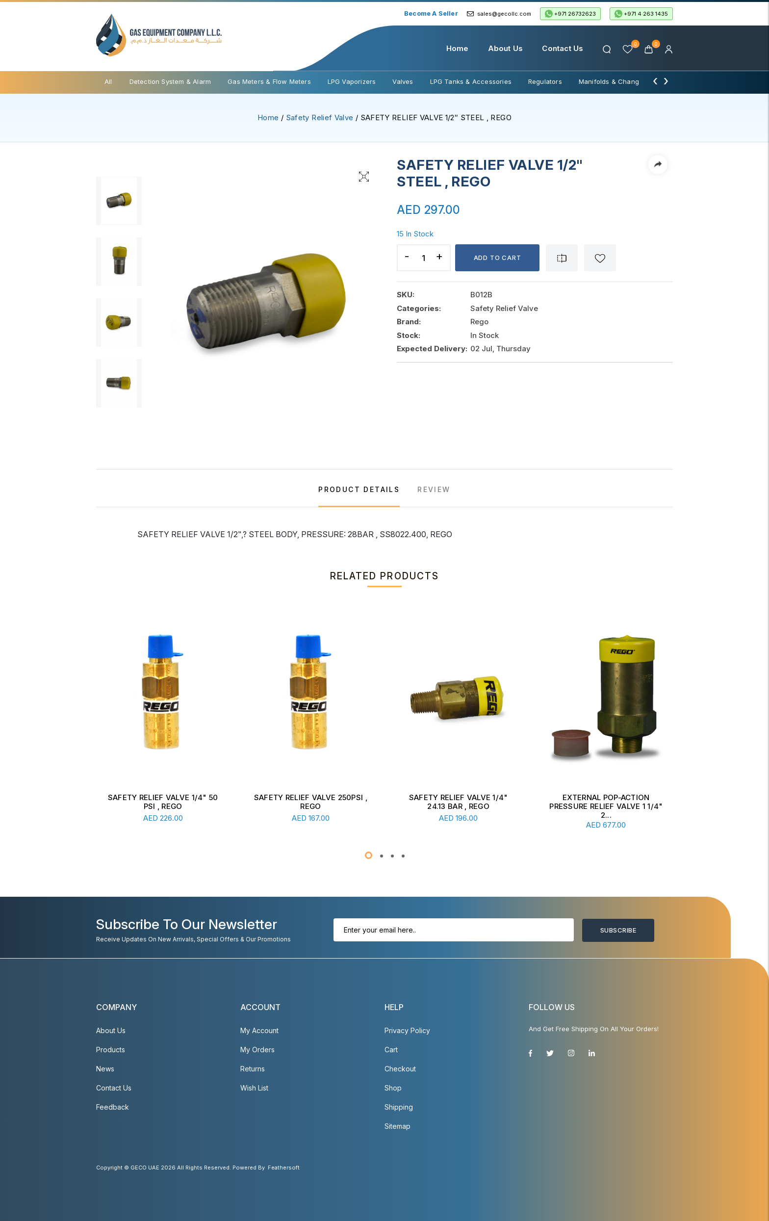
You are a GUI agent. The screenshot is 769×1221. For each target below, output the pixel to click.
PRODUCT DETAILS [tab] (359, 489)
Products (110, 1049)
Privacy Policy (407, 1030)
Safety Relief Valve (320, 117)
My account (259, 1030)
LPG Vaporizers (352, 81)
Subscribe (618, 930)
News (105, 1069)
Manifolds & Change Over (619, 81)
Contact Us (562, 48)
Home (457, 48)
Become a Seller (431, 13)
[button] (368, 855)
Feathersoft (284, 1167)
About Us (505, 48)
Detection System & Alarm (170, 81)
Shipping (398, 1107)
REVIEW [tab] (433, 489)
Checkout (400, 1069)
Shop (393, 1088)
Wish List (254, 1088)
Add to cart (497, 257)
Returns (252, 1069)
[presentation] (655, 80)
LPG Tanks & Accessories (471, 81)
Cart (391, 1049)
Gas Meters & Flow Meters (269, 81)
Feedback (112, 1107)
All (108, 81)
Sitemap (397, 1126)
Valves (402, 81)
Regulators (545, 81)
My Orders (257, 1049)
